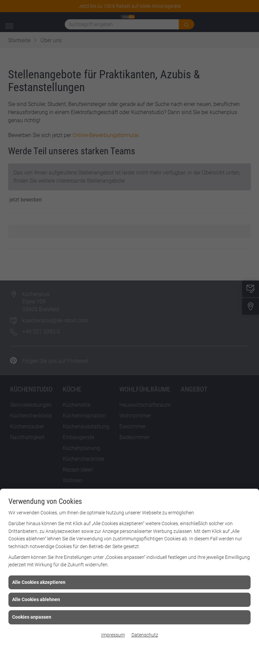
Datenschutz (145, 635)
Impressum (113, 635)
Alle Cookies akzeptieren (38, 582)
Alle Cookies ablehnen (36, 599)
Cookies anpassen (31, 617)
